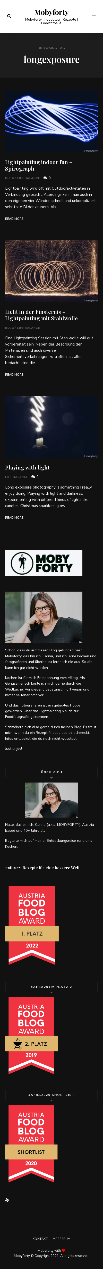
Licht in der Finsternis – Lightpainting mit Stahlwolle (41, 315)
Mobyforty (51, 12)
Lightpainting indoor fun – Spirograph (38, 165)
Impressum (61, 1239)
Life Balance (28, 178)
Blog (9, 178)
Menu (94, 16)
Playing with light (27, 467)
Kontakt (40, 1239)
